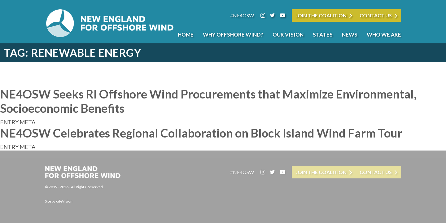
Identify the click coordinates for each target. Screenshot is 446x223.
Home (186, 34)
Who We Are (384, 34)
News (349, 34)
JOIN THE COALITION (321, 15)
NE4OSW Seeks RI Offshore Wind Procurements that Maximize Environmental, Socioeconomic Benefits (208, 101)
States (323, 34)
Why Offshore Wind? (233, 34)
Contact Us (376, 15)
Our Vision (288, 34)
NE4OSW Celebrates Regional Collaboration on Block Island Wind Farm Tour (201, 133)
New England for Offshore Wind (110, 23)
